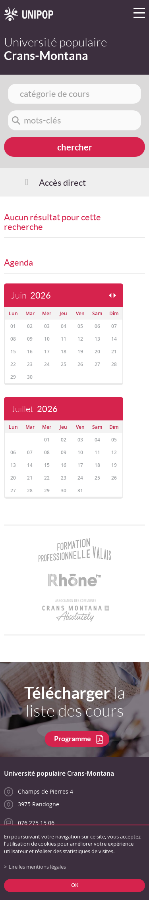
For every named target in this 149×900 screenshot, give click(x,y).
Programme (72, 738)
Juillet (34, 409)
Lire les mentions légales (37, 866)
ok (74, 885)
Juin (31, 296)
